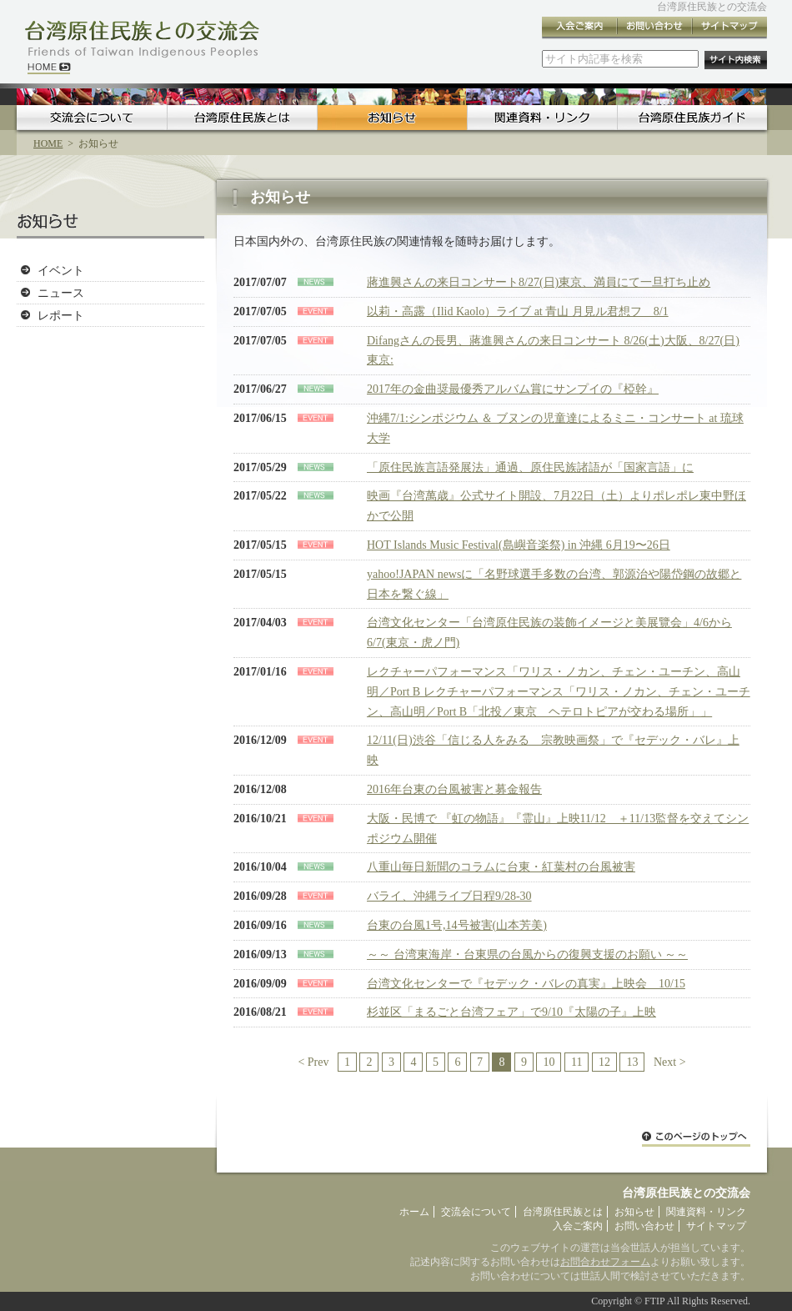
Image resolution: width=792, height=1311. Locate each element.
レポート (61, 315)
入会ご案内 (579, 28)
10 (548, 1062)
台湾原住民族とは (242, 117)
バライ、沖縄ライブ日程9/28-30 (449, 896)
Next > (670, 1062)
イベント (61, 270)
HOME (48, 143)
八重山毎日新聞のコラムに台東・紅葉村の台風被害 (501, 867)
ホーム (414, 1212)
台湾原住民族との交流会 (712, 7)
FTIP (654, 1301)
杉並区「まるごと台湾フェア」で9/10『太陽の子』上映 (511, 1012)
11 (576, 1062)
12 (604, 1062)
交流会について (92, 117)
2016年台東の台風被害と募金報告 (454, 789)
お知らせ (392, 117)
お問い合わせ (654, 28)
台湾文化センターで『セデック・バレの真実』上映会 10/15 (526, 983)
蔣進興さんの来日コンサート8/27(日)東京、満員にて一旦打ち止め (538, 282)
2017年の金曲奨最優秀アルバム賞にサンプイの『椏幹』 (513, 389)
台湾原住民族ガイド (692, 117)
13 (632, 1062)
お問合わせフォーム (605, 1262)
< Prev (313, 1062)
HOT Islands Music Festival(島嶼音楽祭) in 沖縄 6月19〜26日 (518, 545)
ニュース (61, 292)
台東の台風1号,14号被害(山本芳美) (457, 925)
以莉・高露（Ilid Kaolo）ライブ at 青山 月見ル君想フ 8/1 (518, 311)
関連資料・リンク (542, 117)
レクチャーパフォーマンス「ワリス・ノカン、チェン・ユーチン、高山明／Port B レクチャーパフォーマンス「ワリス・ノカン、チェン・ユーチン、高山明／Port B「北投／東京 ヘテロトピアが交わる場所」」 (558, 692)
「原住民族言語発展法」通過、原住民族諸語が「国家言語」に (530, 467)
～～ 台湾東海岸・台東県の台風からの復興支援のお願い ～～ (527, 954)
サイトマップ (729, 28)
